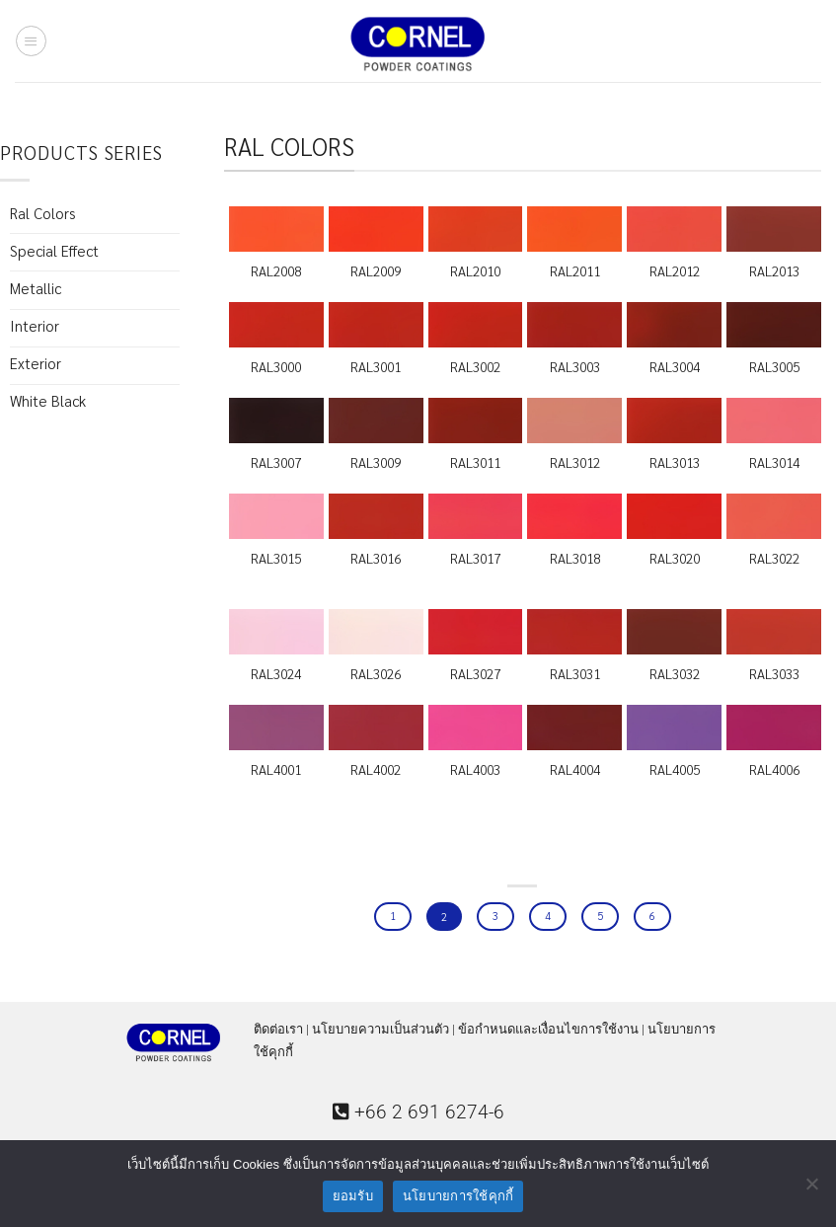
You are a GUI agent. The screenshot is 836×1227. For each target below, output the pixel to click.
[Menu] (30, 40)
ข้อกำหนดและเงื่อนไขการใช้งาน (548, 1029)
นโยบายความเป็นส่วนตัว (380, 1029)
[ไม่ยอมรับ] (811, 1189)
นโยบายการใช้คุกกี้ (458, 1196)
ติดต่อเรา (278, 1029)
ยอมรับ (353, 1196)
